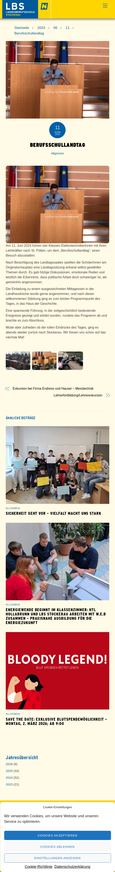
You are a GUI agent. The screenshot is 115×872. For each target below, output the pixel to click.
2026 (9, 764)
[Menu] (105, 6)
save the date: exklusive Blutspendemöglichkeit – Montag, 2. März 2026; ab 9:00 (56, 721)
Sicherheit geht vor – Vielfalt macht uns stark (53, 513)
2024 (9, 777)
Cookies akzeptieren (57, 835)
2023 (9, 784)
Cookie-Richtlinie (38, 867)
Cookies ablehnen (57, 846)
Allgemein (57, 153)
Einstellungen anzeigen (57, 858)
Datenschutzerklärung (72, 867)
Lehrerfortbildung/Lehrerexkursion (78, 395)
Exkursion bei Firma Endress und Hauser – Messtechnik (53, 388)
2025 (9, 771)
